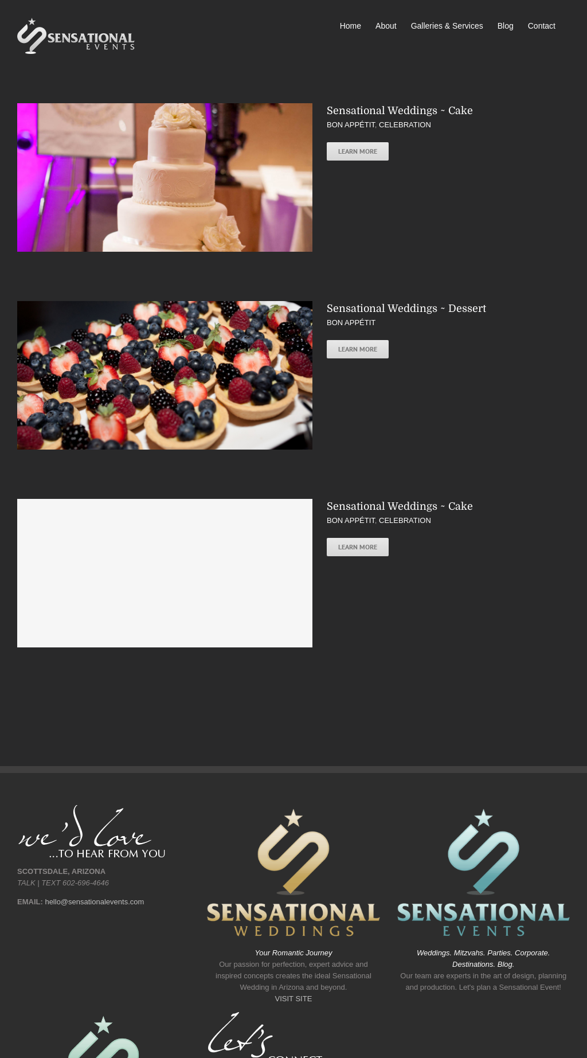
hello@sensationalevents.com (94, 901)
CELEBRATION (405, 124)
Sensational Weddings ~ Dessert (406, 308)
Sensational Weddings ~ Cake (400, 110)
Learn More (357, 151)
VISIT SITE (293, 998)
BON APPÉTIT (351, 124)
